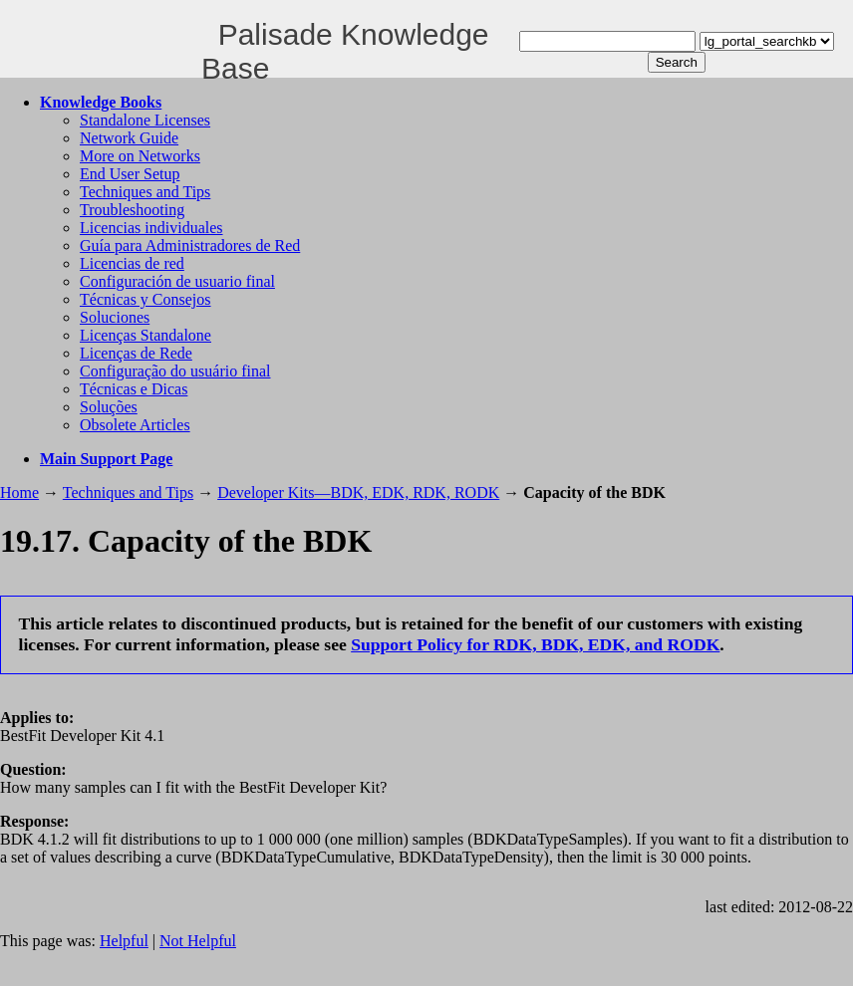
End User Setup (129, 173)
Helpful (124, 940)
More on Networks (140, 155)
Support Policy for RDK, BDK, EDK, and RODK (535, 644)
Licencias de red (132, 263)
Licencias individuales (151, 227)
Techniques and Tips (145, 191)
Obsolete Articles (135, 424)
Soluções (109, 406)
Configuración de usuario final (177, 281)
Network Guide (129, 137)
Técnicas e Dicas (133, 388)
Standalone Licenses (145, 120)
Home (19, 492)
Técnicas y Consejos (145, 299)
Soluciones (114, 317)
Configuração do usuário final (175, 371)
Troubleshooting (132, 209)
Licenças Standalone (145, 335)
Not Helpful (197, 940)
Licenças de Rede (136, 353)
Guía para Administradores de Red (190, 245)
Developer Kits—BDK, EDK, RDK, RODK (358, 492)
